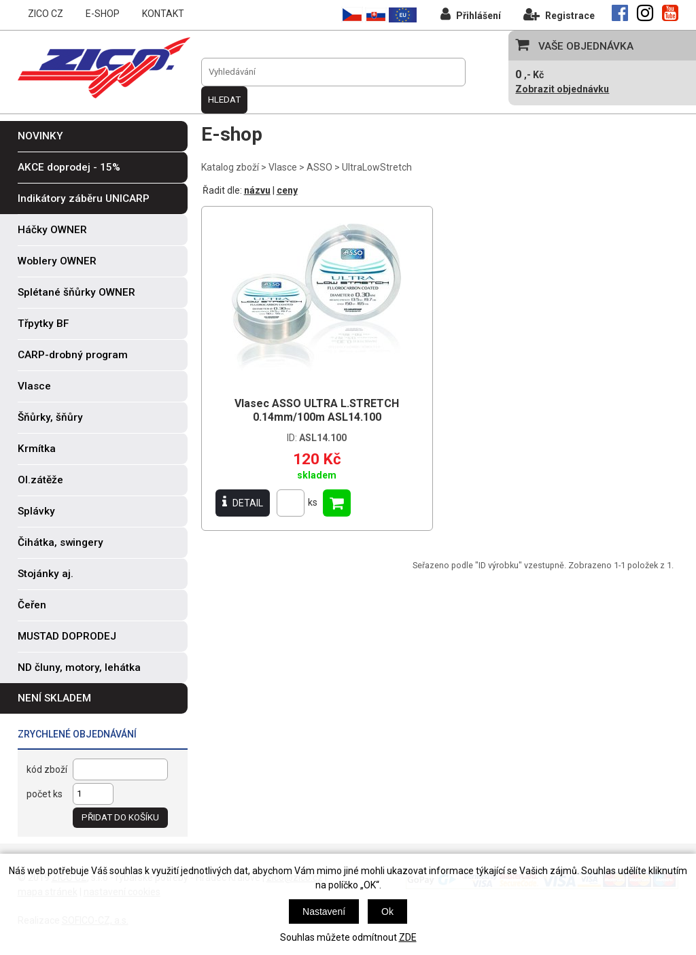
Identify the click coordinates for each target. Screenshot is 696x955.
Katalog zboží (230, 167)
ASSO (319, 167)
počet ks (45, 793)
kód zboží (47, 769)
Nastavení (323, 911)
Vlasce (282, 167)
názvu (257, 190)
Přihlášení (470, 14)
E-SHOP (103, 13)
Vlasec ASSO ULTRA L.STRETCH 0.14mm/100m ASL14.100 (316, 410)
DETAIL (242, 502)
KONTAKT (163, 13)
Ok (387, 911)
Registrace (559, 14)
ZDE (408, 937)
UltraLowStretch (377, 167)
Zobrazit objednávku (562, 89)
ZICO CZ (45, 13)
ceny (287, 190)
